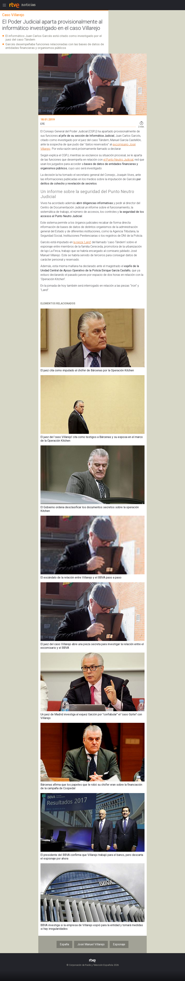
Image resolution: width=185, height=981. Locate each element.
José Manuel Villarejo (91, 944)
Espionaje (119, 944)
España (64, 944)
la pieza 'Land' (82, 242)
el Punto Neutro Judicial (118, 159)
